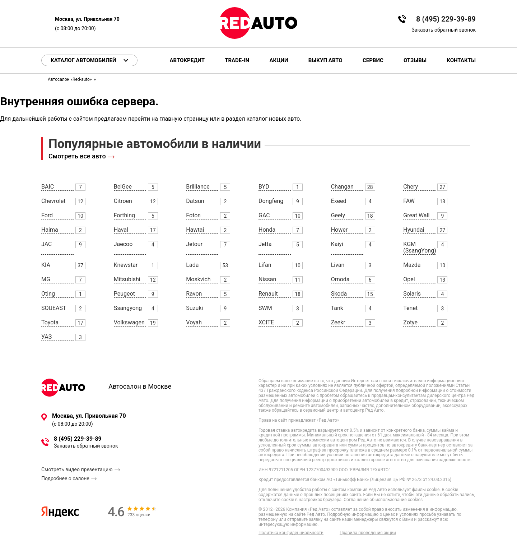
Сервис (373, 60)
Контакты (461, 60)
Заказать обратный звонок (444, 30)
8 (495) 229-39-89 (446, 19)
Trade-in (237, 60)
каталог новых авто (273, 118)
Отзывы (415, 60)
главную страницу (184, 118)
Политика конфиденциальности (290, 533)
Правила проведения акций (368, 533)
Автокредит (187, 60)
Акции (278, 60)
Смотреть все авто (77, 156)
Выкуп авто (325, 60)
